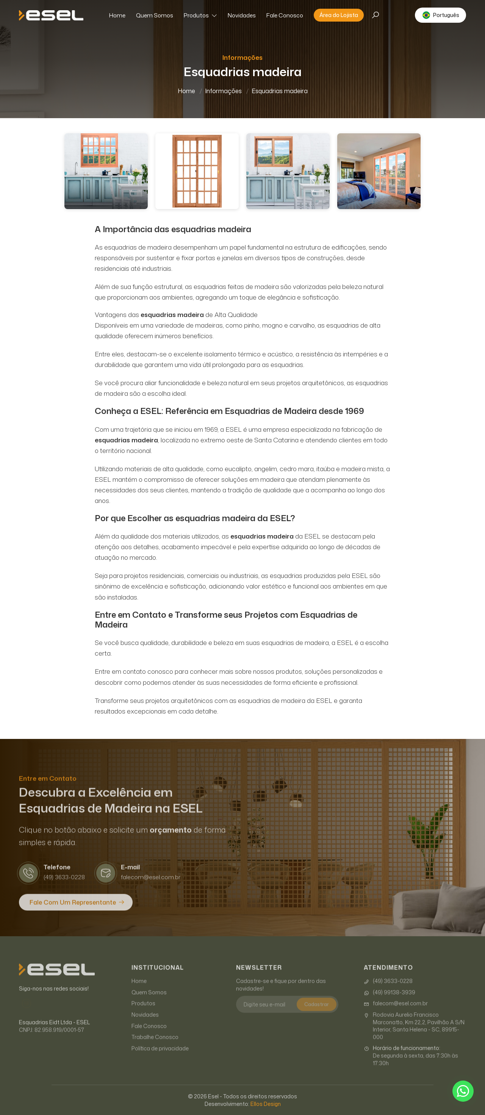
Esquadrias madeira (280, 91)
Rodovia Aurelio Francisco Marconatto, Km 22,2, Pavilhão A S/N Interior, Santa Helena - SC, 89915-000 (414, 1034)
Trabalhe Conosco (154, 1045)
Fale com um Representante (73, 910)
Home (117, 15)
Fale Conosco (284, 15)
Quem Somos (154, 15)
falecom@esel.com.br (396, 1012)
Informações (223, 91)
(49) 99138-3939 (389, 1000)
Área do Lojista (338, 15)
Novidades (242, 15)
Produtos (200, 15)
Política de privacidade (160, 1056)
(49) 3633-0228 (388, 989)
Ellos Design (265, 1103)
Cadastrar (316, 1012)
